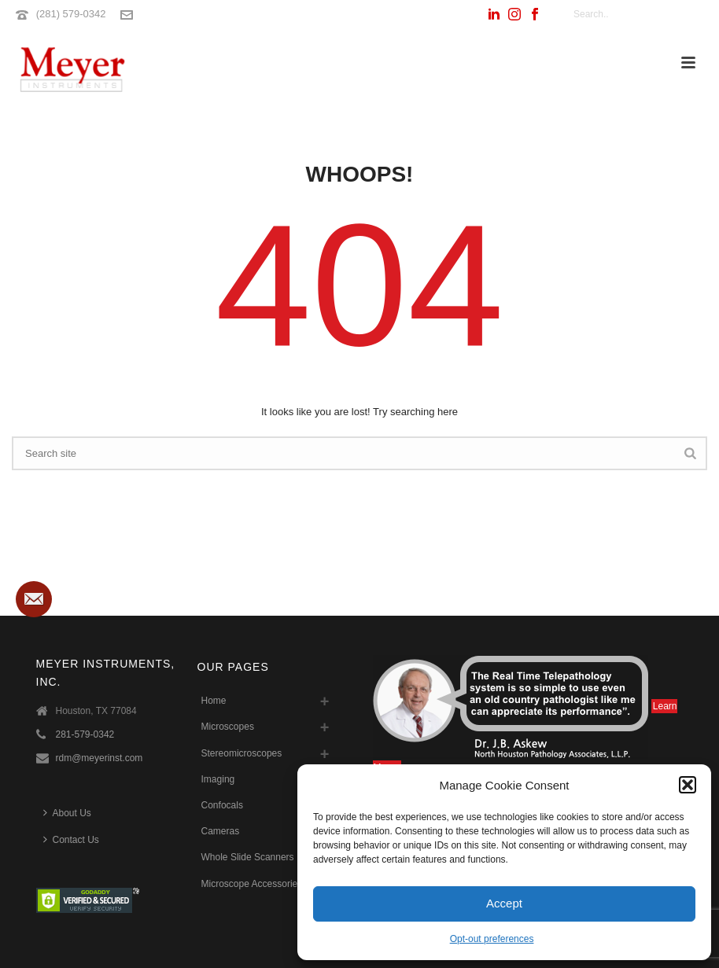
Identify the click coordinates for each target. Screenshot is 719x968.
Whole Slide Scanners (247, 857)
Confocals (222, 805)
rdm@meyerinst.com (99, 758)
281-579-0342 (85, 734)
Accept (504, 903)
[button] (687, 785)
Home (214, 700)
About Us (67, 813)
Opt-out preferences (492, 938)
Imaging (218, 779)
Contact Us (71, 839)
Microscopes (227, 726)
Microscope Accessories (252, 883)
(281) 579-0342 (71, 14)
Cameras (220, 831)
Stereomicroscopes (241, 753)
